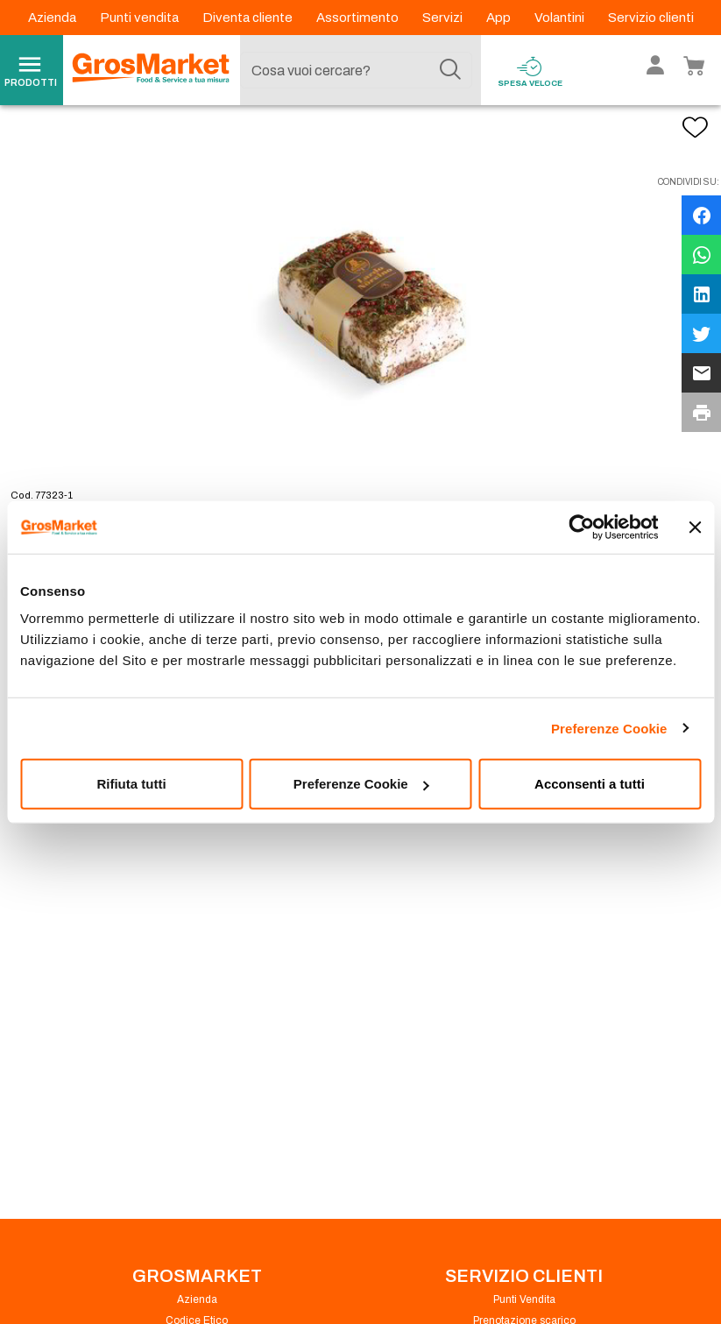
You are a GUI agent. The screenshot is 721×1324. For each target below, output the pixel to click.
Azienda (53, 18)
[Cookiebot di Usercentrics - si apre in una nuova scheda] (581, 526)
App (499, 18)
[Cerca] (450, 70)
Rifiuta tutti (131, 783)
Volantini (560, 18)
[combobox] (355, 70)
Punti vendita (140, 18)
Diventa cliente (248, 18)
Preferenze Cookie (609, 727)
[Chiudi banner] (695, 526)
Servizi (443, 18)
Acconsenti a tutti (589, 783)
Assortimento (358, 18)
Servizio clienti (651, 18)
